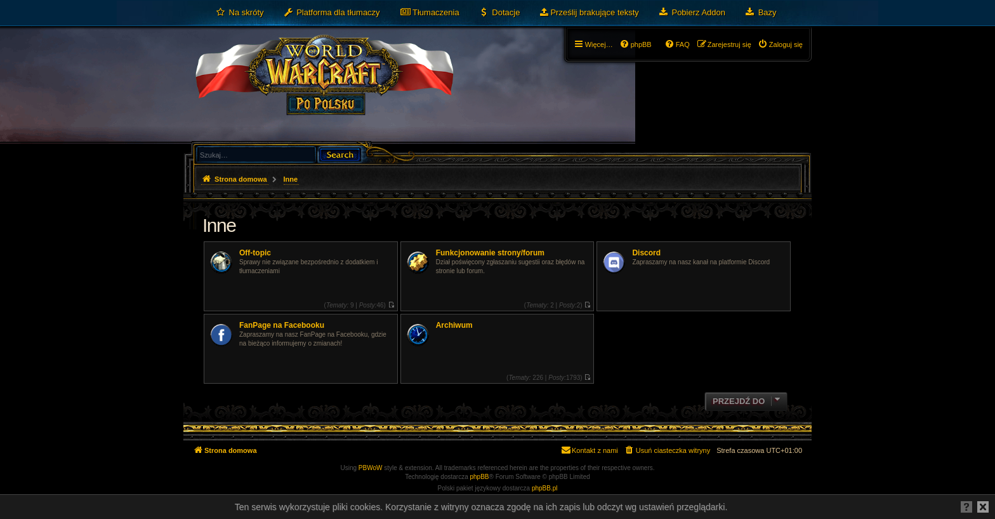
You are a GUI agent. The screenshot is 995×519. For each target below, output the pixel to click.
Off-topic (255, 252)
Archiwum (454, 325)
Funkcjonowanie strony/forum (490, 252)
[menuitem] (239, 12)
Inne (218, 225)
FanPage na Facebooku (281, 325)
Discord (646, 252)
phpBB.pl (545, 488)
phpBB (479, 476)
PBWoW (371, 467)
